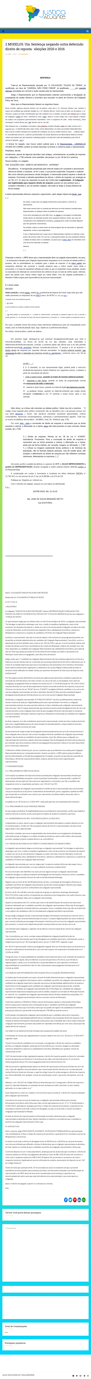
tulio (9, 54)
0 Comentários (23, 54)
